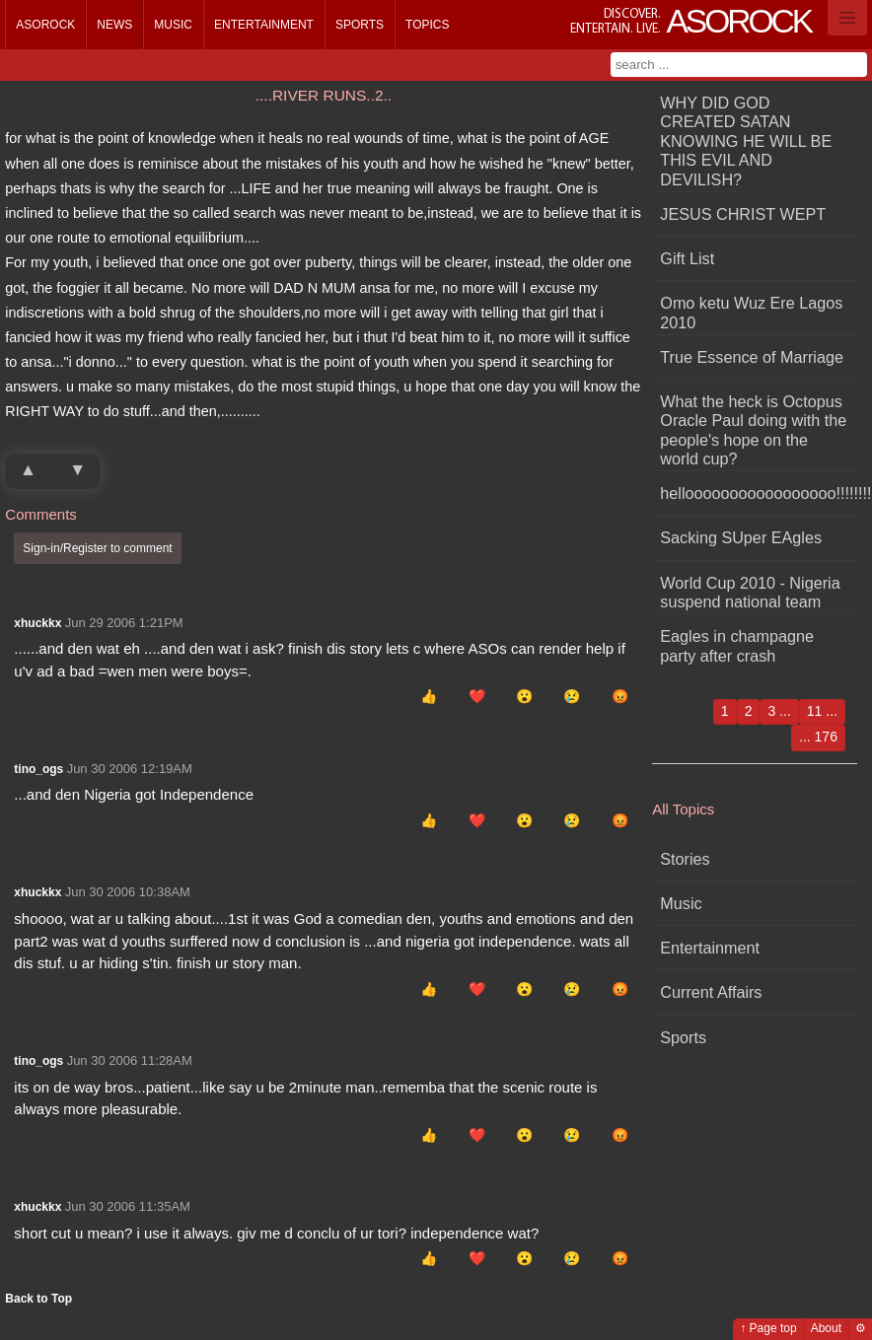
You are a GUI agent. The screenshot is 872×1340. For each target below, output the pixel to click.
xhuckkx (37, 623)
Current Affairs (711, 992)
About (826, 1328)
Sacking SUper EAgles (741, 537)
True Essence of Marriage (751, 357)
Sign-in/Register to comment (97, 548)
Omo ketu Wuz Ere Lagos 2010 (751, 312)
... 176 (818, 736)
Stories (684, 859)
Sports (359, 25)
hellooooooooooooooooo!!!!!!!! (758, 493)
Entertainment (264, 25)
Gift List (687, 258)
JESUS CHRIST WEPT (743, 214)
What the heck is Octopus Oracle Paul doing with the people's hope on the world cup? (753, 429)
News (114, 25)
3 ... (778, 711)
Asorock (45, 25)
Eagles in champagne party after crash (737, 645)
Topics (427, 25)
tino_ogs (38, 769)
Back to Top (38, 1298)
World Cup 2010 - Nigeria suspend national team (749, 592)
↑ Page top (768, 1328)
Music (173, 25)
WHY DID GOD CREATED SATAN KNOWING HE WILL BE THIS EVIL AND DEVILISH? (746, 141)
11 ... (822, 711)
